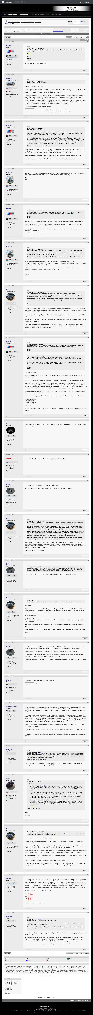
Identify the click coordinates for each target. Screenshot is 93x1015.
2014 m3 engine (61, 966)
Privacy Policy (35, 1012)
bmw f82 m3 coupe (36, 970)
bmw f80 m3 (75, 969)
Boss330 (8, 45)
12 (81, 37)
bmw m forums (14, 971)
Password (70, 23)
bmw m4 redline (19, 972)
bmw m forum (8, 971)
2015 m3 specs (19, 969)
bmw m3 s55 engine (43, 971)
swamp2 (9, 78)
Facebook (29, 958)
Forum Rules (7, 993)
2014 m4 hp (38, 967)
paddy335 (9, 749)
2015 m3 (6, 969)
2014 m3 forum (68, 966)
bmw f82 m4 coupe (51, 970)
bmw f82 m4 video (67, 970)
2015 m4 (25, 969)
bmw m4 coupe (55, 971)
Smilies (6, 988)
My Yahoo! (50, 960)
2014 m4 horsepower (30, 967)
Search (59, 14)
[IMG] (6, 989)
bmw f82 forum (20, 970)
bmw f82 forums (28, 970)
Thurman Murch (11, 706)
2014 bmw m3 (8, 966)
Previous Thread (43, 975)
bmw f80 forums (68, 969)
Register (87, 2)
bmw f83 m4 (84, 970)
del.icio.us (29, 960)
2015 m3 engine (12, 969)
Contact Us (71, 1000)
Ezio (7, 289)
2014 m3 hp (84, 966)
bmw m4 (50, 971)
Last (85, 37)
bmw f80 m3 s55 (82, 969)
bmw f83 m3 (78, 970)
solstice (8, 878)
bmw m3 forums (28, 971)
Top (90, 1000)
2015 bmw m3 (58, 967)
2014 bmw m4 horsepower (38, 966)
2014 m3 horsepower (76, 966)
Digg (49, 958)
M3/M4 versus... (38, 22)
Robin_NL (9, 172)
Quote (84, 70)
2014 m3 (55, 966)
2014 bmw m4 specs (48, 966)
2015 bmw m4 (74, 967)
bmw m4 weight (43, 972)
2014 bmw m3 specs (27, 966)
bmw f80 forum (61, 969)
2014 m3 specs (8, 967)
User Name (70, 21)
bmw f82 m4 (43, 970)
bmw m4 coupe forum (64, 971)
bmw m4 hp (12, 972)
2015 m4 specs (43, 969)
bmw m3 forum (21, 971)
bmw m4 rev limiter (35, 972)
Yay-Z (8, 778)
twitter (7, 958)
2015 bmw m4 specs (82, 967)
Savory (8, 424)
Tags (5, 964)
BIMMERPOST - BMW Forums (81, 1000)
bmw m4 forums (79, 971)
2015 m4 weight (50, 969)
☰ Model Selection (20, 2)
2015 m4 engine (30, 969)
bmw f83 (73, 970)
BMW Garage (34, 14)
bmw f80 (56, 969)
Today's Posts (53, 14)
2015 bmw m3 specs (66, 967)
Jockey (8, 484)
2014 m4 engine (22, 967)
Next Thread (50, 975)
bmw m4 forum (72, 971)
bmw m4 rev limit (27, 972)
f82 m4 (52, 972)
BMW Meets (41, 14)
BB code (6, 987)
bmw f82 (15, 970)
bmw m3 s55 (35, 971)
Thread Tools (84, 39)
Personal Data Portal (56, 1012)
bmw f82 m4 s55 (58, 970)
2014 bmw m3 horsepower (17, 966)
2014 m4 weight (51, 967)
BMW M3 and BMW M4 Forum (14, 22)
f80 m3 (48, 972)
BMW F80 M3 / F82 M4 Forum (27, 22)
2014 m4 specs (44, 967)
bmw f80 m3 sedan (9, 970)
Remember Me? (85, 21)
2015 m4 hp (37, 969)
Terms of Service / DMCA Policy (45, 1012)
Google (70, 958)
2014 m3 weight (14, 967)
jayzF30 (8, 680)
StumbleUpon (9, 960)
